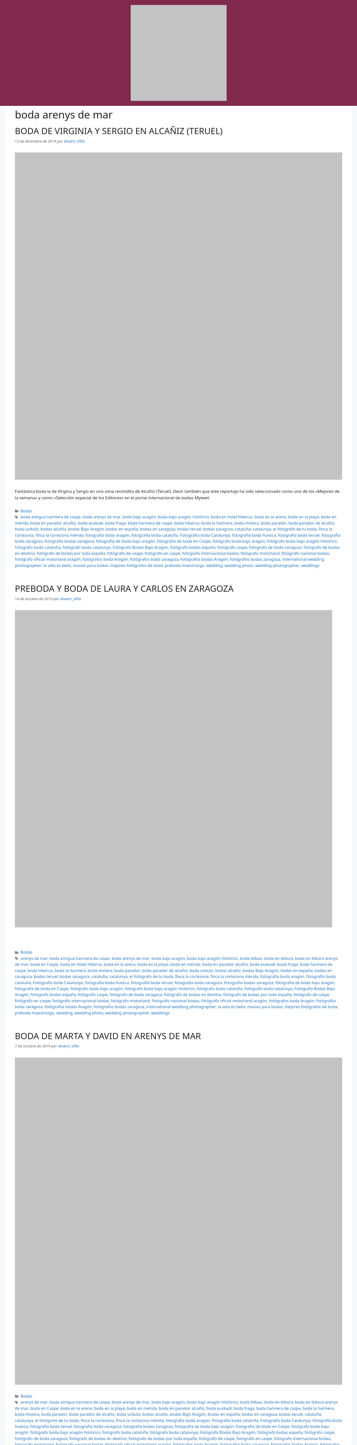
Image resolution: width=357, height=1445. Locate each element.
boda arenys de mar (92, 515)
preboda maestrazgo (203, 553)
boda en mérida (301, 515)
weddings (315, 553)
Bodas (26, 509)
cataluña (151, 526)
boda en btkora (249, 943)
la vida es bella (90, 553)
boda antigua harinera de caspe (47, 515)
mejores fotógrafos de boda (161, 553)
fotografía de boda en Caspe (38, 536)
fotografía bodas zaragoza (250, 531)
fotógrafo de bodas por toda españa (188, 542)
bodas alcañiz (307, 520)
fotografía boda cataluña (35, 531)
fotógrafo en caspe (270, 542)
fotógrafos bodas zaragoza (309, 547)
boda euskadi (54, 520)
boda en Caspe (328, 943)
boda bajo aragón (126, 515)
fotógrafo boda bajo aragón (87, 536)
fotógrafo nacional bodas (72, 547)
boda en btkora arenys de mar (289, 943)
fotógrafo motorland (32, 547)
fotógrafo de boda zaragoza (80, 542)
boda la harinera (166, 520)
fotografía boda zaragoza (205, 531)
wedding (230, 553)
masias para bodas (120, 553)
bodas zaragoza (129, 526)
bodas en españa (43, 526)
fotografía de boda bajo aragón (300, 531)
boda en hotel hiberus (207, 515)
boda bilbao (225, 943)
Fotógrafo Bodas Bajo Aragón (288, 536)
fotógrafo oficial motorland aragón (124, 547)
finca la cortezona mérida (272, 526)
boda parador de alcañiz (250, 520)
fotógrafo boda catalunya (240, 536)
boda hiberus (140, 520)
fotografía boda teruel (164, 531)
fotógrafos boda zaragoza (219, 547)
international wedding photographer (45, 553)
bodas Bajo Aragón (159, 954)
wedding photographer (286, 553)
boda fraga (76, 520)
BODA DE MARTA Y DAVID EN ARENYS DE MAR (108, 1009)
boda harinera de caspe (107, 520)
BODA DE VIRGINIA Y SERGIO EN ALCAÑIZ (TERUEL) (119, 131)
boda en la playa (272, 515)
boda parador (217, 520)
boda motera (193, 520)
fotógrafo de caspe (237, 542)
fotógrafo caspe (42, 542)
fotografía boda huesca (124, 531)
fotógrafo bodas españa (156, 970)
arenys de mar (32, 943)
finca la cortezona (234, 526)
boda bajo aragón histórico (165, 515)
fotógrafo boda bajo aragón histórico (144, 536)
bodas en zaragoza (75, 526)
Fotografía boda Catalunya (80, 531)
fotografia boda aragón (314, 526)
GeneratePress (225, 1437)
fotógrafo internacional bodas (313, 542)
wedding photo (252, 553)
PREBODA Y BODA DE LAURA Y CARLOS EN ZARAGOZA (124, 575)
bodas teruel (103, 526)
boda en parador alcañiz (162, 949)
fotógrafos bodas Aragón (264, 547)
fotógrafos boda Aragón (176, 547)
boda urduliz (283, 520)
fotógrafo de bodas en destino (131, 542)
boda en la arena (242, 515)
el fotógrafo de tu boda (197, 526)
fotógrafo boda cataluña (197, 536)
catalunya (168, 526)
